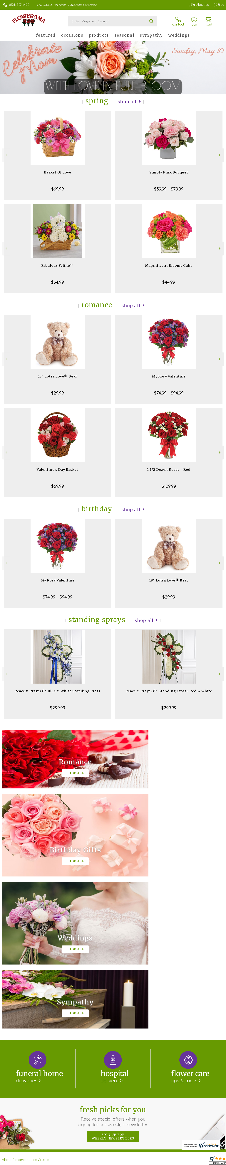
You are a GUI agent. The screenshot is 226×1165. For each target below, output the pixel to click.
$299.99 (57, 707)
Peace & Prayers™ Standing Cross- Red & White (168, 691)
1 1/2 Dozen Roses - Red (168, 469)
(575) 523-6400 (19, 4)
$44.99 (168, 282)
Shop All (127, 101)
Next (220, 155)
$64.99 (57, 282)
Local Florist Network (188, 1161)
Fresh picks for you (113, 964)
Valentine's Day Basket (57, 469)
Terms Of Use (139, 1161)
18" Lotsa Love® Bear (57, 376)
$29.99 (57, 393)
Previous (6, 155)
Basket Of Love (57, 172)
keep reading (129, 1015)
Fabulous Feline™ (57, 265)
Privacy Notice (161, 1161)
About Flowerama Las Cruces (25, 1007)
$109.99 (169, 486)
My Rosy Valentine (169, 376)
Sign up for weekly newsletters (113, 984)
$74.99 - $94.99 (169, 393)
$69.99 (57, 189)
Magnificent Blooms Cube (168, 265)
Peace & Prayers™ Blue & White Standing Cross (57, 691)
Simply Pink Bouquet (168, 172)
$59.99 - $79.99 (168, 189)
